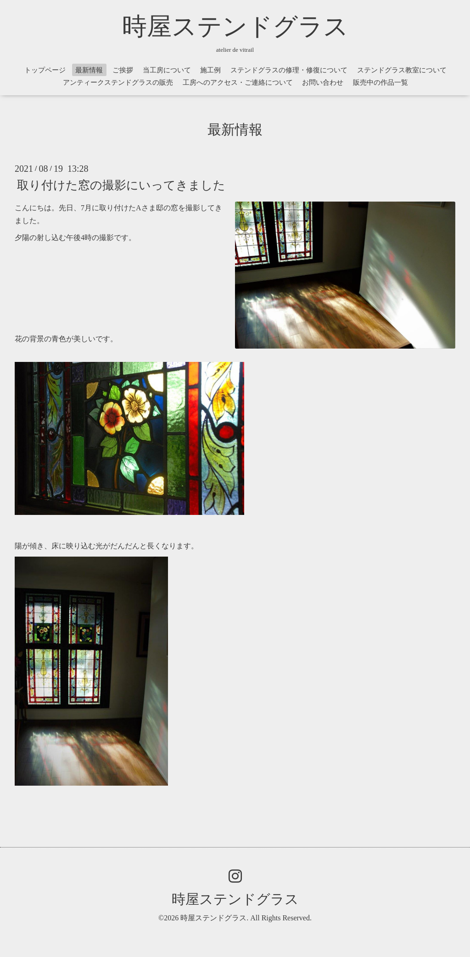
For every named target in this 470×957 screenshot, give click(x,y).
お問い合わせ (322, 82)
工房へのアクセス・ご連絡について (238, 82)
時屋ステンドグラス (235, 26)
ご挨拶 (122, 70)
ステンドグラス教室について (402, 70)
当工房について (167, 70)
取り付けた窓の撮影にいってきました (121, 184)
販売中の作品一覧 (380, 82)
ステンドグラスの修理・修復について (288, 70)
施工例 (210, 70)
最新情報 (89, 70)
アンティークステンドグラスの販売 (118, 82)
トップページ (45, 70)
